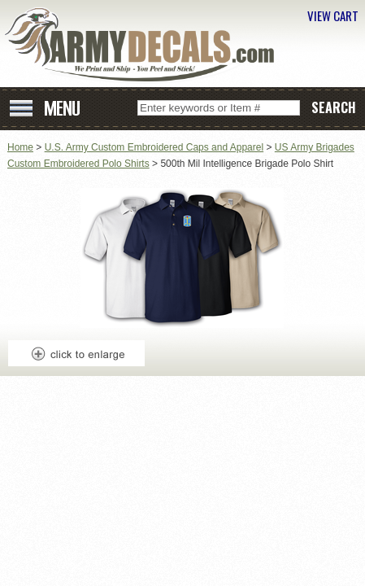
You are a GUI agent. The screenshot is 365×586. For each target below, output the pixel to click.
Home (20, 147)
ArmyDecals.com (145, 45)
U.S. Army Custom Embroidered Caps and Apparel (154, 147)
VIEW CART (332, 15)
